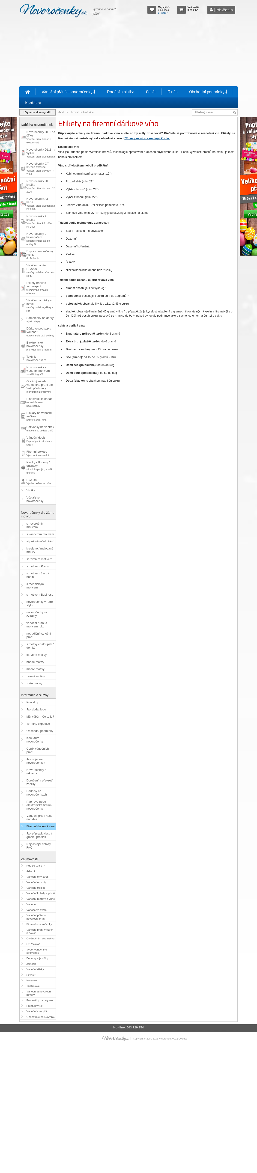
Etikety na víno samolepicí (37, 288)
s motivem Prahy (38, 566)
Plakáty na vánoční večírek (39, 416)
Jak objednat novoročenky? (36, 760)
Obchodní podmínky (208, 92)
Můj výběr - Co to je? (40, 716)
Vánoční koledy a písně (41, 893)
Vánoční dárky (35, 969)
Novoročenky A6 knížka (40, 221)
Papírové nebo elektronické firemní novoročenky (40, 805)
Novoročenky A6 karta (41, 204)
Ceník (151, 92)
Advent (31, 871)
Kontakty (33, 103)
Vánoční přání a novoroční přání (36, 917)
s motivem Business (40, 594)
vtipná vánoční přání (40, 541)
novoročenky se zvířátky (37, 614)
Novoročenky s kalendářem (38, 239)
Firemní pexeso (38, 453)
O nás (172, 92)
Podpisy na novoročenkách (37, 792)
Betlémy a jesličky (37, 958)
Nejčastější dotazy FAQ (39, 845)
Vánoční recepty (36, 882)
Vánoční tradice (36, 887)
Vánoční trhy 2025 (38, 876)
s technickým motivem (35, 585)
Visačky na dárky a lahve (40, 305)
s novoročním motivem (36, 525)
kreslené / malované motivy (40, 550)
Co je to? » (163, 13)
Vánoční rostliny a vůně (41, 898)
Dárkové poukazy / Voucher (40, 332)
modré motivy (36, 669)
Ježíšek (31, 963)
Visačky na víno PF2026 (41, 270)
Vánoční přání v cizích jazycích (40, 931)
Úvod (60, 112)
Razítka (39, 481)
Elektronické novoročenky (39, 346)
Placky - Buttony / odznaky (39, 467)
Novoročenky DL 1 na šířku (41, 137)
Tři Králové (33, 986)
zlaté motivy (34, 683)
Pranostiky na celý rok (40, 1000)
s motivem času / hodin (38, 575)
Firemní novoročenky (39, 924)
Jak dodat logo (36, 709)
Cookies (183, 1038)
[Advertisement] (128, 53)
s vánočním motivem (40, 534)
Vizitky (31, 490)
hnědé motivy (35, 662)
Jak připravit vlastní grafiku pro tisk (39, 835)
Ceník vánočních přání (38, 750)
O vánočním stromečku (41, 938)
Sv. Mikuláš (33, 944)
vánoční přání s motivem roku (37, 624)
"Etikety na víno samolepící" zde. (147, 138)
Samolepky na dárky (40, 319)
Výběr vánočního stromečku (37, 951)
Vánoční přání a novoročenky (68, 92)
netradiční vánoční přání (39, 635)
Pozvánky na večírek (40, 428)
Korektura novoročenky (35, 739)
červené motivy (37, 654)
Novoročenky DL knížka (41, 186)
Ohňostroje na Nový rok (41, 1017)
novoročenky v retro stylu (40, 603)
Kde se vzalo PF (36, 865)
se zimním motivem (39, 559)
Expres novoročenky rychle (40, 254)
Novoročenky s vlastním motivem (38, 370)
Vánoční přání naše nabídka (40, 817)
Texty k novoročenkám (36, 358)
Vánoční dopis (40, 441)
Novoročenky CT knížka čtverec (41, 168)
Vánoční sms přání (38, 1011)
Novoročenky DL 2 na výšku (41, 153)
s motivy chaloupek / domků (40, 645)
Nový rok (32, 980)
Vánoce (31, 904)
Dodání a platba (120, 92)
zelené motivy (36, 676)
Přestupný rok (35, 1005)
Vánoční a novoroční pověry (39, 993)
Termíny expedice (38, 723)
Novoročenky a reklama (37, 771)
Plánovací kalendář (39, 402)
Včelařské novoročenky (35, 499)
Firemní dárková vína (41, 826)
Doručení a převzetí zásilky (40, 782)
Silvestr (31, 975)
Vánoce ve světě (37, 910)
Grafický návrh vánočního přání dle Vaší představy (40, 386)
